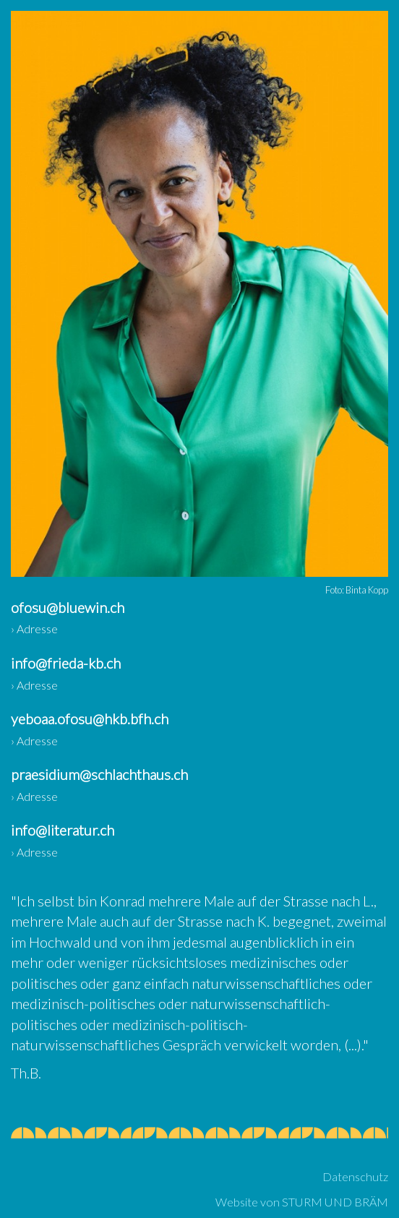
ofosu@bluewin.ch (67, 607)
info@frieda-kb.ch (66, 663)
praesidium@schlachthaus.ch (99, 774)
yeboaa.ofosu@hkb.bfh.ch (89, 718)
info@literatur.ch (62, 830)
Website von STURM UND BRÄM (301, 1202)
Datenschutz (355, 1176)
